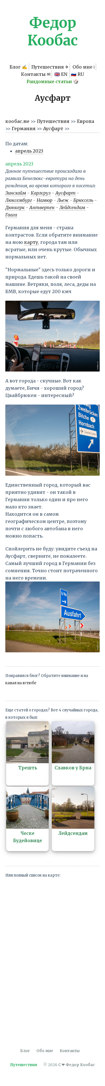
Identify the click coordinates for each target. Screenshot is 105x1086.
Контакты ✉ (35, 74)
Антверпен (42, 207)
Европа (85, 121)
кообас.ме (18, 121)
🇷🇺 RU (77, 74)
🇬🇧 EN (61, 74)
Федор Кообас (52, 31)
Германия (24, 128)
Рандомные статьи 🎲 (53, 81)
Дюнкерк (15, 207)
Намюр (44, 200)
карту (31, 242)
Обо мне (44, 1050)
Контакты (70, 1050)
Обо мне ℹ (84, 67)
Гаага (11, 215)
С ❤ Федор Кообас (76, 1064)
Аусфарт (53, 128)
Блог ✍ (18, 67)
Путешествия (54, 121)
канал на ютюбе (20, 683)
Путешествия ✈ (50, 67)
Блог (25, 1050)
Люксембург (18, 200)
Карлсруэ (41, 193)
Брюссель (83, 200)
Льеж (63, 200)
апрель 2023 (29, 151)
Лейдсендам (72, 207)
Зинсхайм (15, 193)
